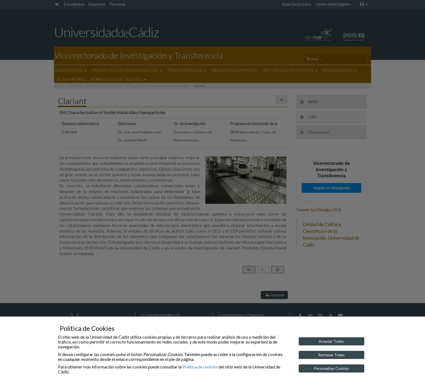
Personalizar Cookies (331, 368)
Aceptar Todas (331, 341)
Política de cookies (200, 366)
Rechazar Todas (331, 354)
